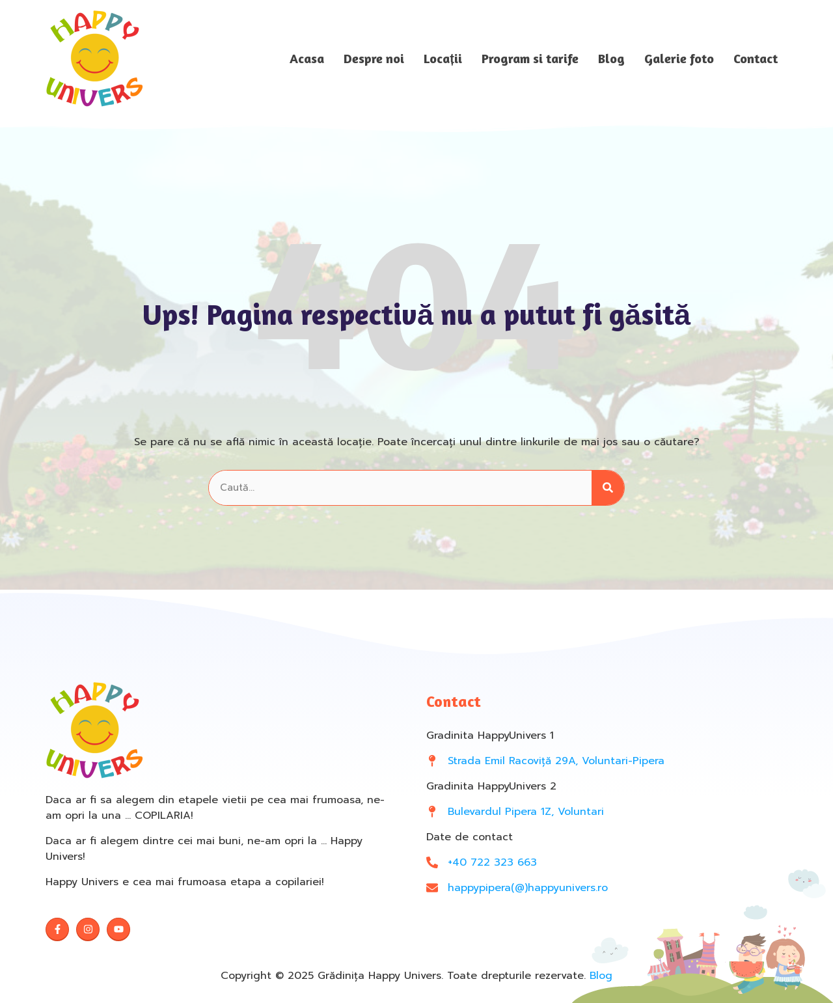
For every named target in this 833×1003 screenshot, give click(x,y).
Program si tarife (530, 58)
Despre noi (374, 58)
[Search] (608, 488)
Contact (755, 58)
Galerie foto (679, 58)
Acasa (307, 58)
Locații (443, 58)
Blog (611, 58)
